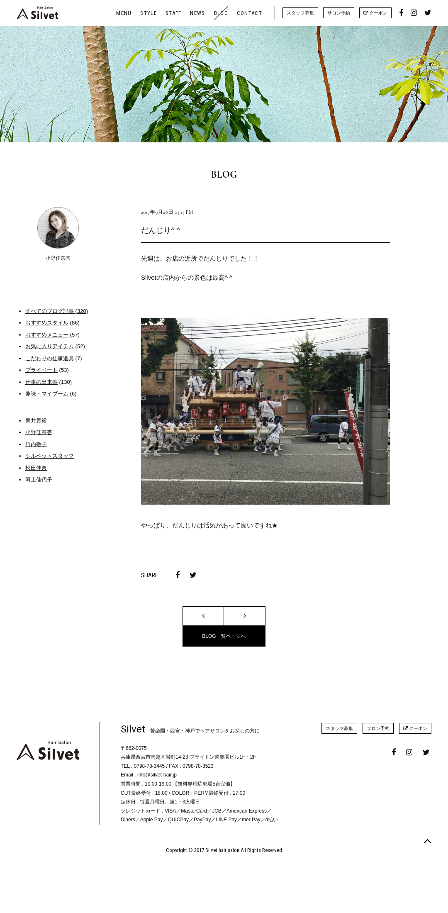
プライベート (41, 370)
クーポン (375, 12)
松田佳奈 (36, 468)
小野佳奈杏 (38, 432)
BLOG (221, 13)
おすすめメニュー (46, 335)
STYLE (148, 13)
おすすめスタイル (46, 323)
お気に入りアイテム (49, 346)
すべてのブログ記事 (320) (56, 311)
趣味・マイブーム (46, 394)
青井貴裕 (36, 420)
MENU (123, 13)
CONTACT (249, 13)
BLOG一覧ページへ (224, 636)
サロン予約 (338, 12)
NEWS (197, 13)
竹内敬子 (36, 444)
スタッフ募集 (300, 12)
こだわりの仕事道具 (49, 358)
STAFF (174, 13)
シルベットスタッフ (49, 456)
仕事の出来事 (41, 382)
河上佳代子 (38, 479)
